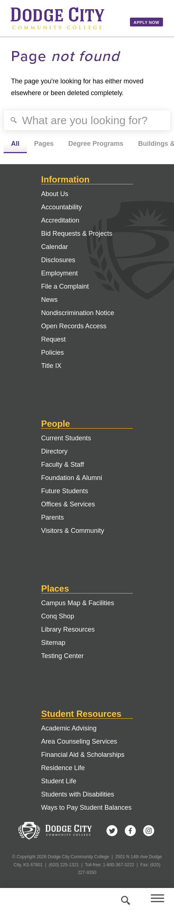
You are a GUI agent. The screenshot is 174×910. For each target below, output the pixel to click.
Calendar (54, 246)
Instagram (148, 830)
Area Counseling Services (79, 741)
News (49, 299)
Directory (54, 451)
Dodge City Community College (65, 18)
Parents (52, 517)
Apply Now (146, 22)
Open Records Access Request (73, 332)
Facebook (130, 830)
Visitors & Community (72, 530)
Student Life (58, 781)
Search (124, 899)
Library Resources (68, 629)
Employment (59, 273)
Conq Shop (57, 616)
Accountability (61, 207)
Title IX (51, 365)
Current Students (66, 438)
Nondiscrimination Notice (77, 313)
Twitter (111, 830)
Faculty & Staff (62, 464)
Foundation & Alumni (71, 477)
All (15, 143)
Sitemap (53, 642)
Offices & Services (68, 504)
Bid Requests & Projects (76, 233)
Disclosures (58, 260)
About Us (54, 194)
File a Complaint (65, 286)
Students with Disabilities (77, 794)
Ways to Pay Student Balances (86, 807)
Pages (44, 143)
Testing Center (62, 656)
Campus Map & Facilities (77, 603)
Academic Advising (69, 728)
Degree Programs (95, 143)
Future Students (64, 491)
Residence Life (63, 768)
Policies (52, 352)
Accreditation (60, 220)
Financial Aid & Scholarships (82, 754)
